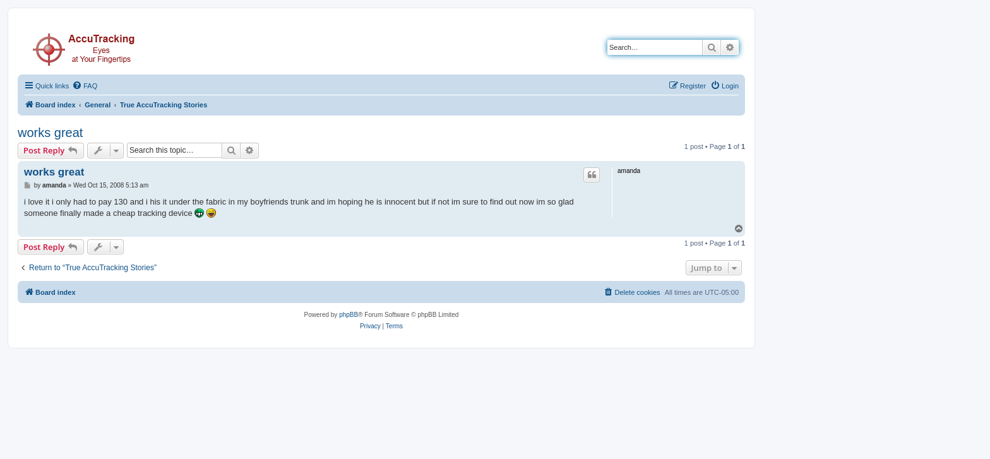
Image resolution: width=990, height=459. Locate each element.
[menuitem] (84, 85)
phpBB (348, 314)
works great (50, 133)
